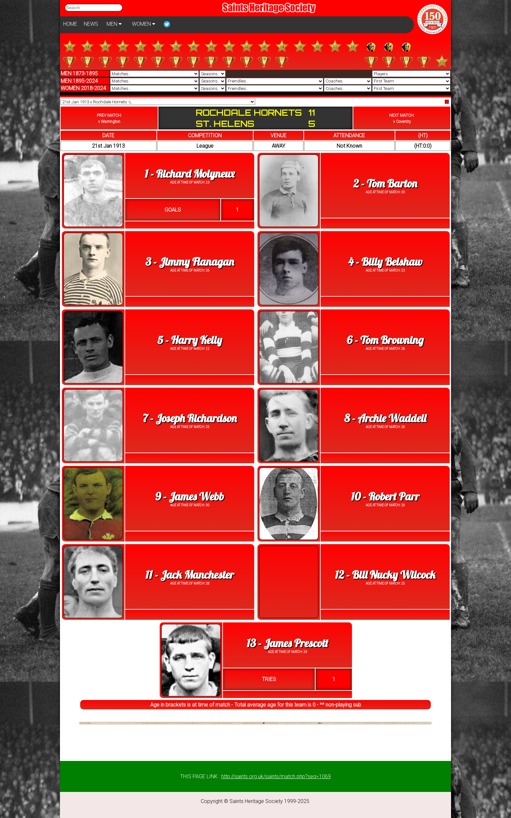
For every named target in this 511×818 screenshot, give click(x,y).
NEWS (91, 24)
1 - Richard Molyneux (190, 174)
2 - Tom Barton (385, 183)
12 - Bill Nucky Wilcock (385, 575)
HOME (70, 24)
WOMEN (143, 24)
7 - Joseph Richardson (190, 418)
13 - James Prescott (287, 643)
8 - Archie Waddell (385, 418)
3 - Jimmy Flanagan (189, 262)
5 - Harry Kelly (189, 340)
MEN (114, 24)
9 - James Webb (189, 496)
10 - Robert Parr (385, 496)
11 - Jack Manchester (189, 575)
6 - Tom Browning (385, 340)
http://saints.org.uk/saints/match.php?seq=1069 (276, 776)
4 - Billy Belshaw (385, 262)
